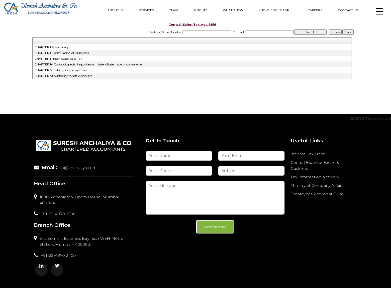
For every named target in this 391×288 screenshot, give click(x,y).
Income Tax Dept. (308, 154)
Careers (314, 10)
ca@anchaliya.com (78, 167)
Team (173, 10)
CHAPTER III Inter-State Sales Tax (58, 58)
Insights (200, 10)
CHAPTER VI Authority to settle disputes (63, 76)
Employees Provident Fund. (317, 194)
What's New (233, 10)
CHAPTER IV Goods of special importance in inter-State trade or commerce (88, 64)
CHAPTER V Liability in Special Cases (60, 70)
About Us (115, 10)
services (146, 10)
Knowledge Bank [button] (274, 10)
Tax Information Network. (315, 177)
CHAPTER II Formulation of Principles (61, 53)
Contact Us (348, 10)
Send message (215, 227)
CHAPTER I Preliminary (51, 47)
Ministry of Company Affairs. (317, 185)
